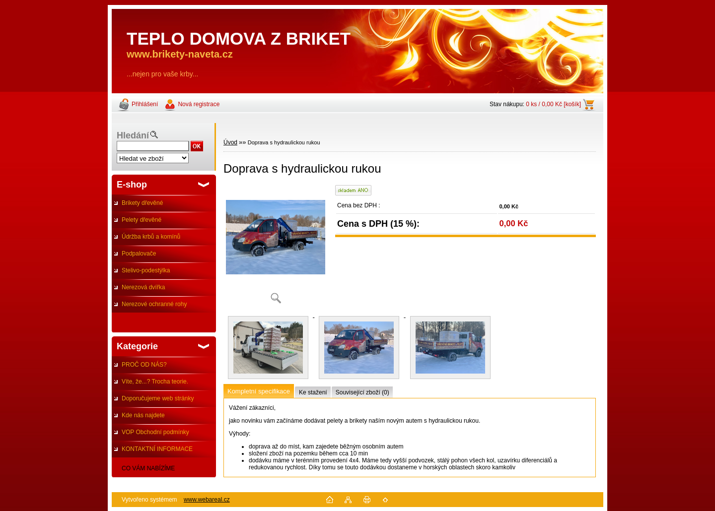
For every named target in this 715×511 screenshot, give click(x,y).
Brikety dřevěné (142, 202)
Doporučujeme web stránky (158, 398)
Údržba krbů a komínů (151, 236)
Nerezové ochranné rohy (154, 304)
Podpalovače (139, 253)
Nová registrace (198, 104)
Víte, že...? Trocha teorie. (155, 381)
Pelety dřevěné (141, 219)
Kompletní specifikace (258, 391)
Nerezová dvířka (143, 287)
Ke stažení (313, 392)
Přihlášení (145, 104)
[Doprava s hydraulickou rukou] (275, 248)
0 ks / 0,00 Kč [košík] (553, 104)
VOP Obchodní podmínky (155, 432)
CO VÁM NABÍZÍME (148, 468)
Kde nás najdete (143, 415)
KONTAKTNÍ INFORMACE (157, 449)
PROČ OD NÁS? (144, 364)
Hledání (133, 135)
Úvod (230, 142)
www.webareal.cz (207, 499)
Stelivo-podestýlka (146, 270)
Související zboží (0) (362, 392)
